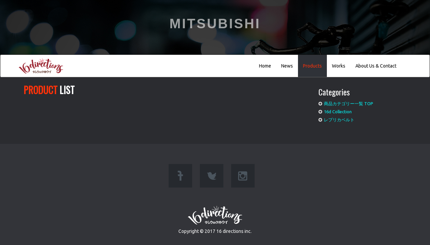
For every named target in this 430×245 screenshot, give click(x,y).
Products (312, 66)
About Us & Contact (375, 66)
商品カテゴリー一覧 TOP (348, 103)
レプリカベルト (339, 119)
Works (338, 66)
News (287, 66)
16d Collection (338, 111)
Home (265, 66)
